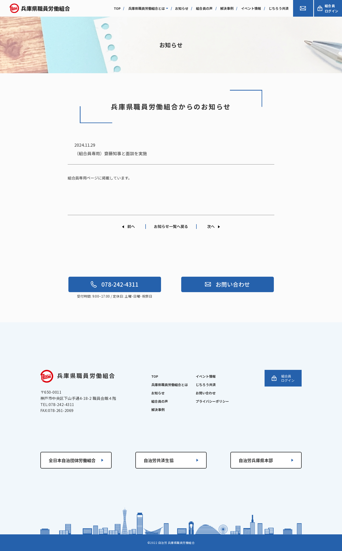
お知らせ (181, 8)
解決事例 (226, 8)
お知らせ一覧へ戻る (171, 226)
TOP (154, 376)
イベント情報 (251, 8)
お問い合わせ (227, 284)
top (117, 8)
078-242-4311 (114, 284)
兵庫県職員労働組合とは (148, 8)
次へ (211, 226)
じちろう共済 (279, 8)
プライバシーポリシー (212, 401)
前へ (131, 226)
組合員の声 (204, 8)
